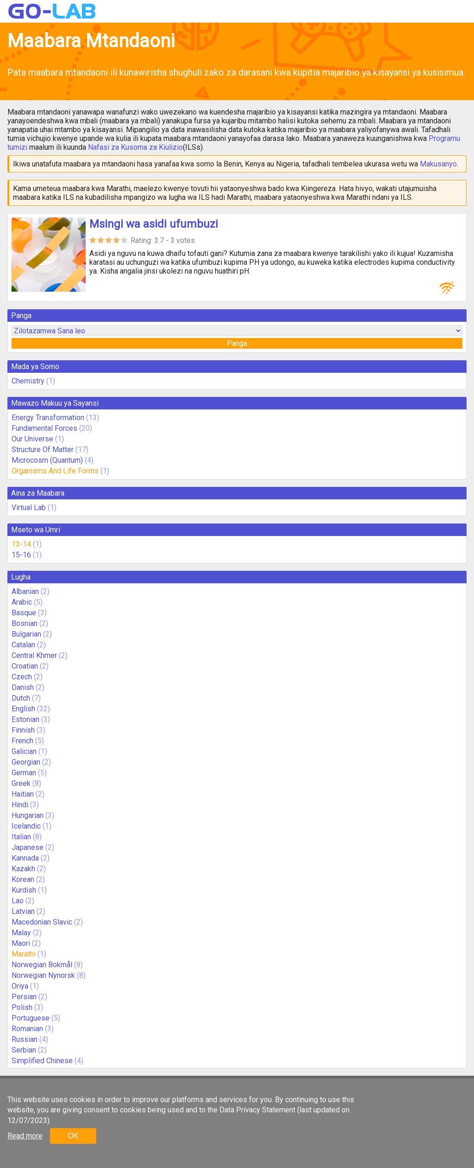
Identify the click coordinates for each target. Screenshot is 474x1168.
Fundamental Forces (44, 428)
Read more (25, 1135)
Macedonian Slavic (42, 922)
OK (73, 1136)
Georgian (26, 762)
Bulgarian (26, 634)
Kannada (25, 858)
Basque (24, 612)
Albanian (25, 591)
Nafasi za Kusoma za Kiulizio (135, 147)
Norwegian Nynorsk (43, 975)
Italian (21, 836)
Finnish (23, 730)
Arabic (22, 602)
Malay (21, 932)
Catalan (23, 644)
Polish (22, 1007)
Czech (22, 676)
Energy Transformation (48, 417)
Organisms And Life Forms (55, 470)
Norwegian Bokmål (42, 964)
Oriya (20, 986)
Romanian (27, 1028)
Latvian (23, 911)
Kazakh (23, 868)
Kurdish (24, 890)
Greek (21, 783)
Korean (23, 879)
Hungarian (28, 815)
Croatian (25, 666)
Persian (24, 996)
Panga (237, 343)
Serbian (24, 1050)
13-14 (21, 544)
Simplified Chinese (42, 1060)
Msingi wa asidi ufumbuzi (153, 223)
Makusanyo (438, 164)
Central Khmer (34, 655)
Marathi (24, 954)
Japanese (28, 847)
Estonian (25, 719)
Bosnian (24, 623)
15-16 (21, 554)
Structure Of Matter (43, 449)
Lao (18, 900)
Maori (21, 943)
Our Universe (32, 438)
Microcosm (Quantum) (47, 460)
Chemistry (28, 381)
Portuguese (31, 1018)
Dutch (21, 698)
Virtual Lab (29, 507)
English (23, 708)
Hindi (20, 804)
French (22, 740)
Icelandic (26, 826)
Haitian (23, 794)
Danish (23, 687)
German (24, 772)
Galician (24, 751)
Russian (24, 1039)
